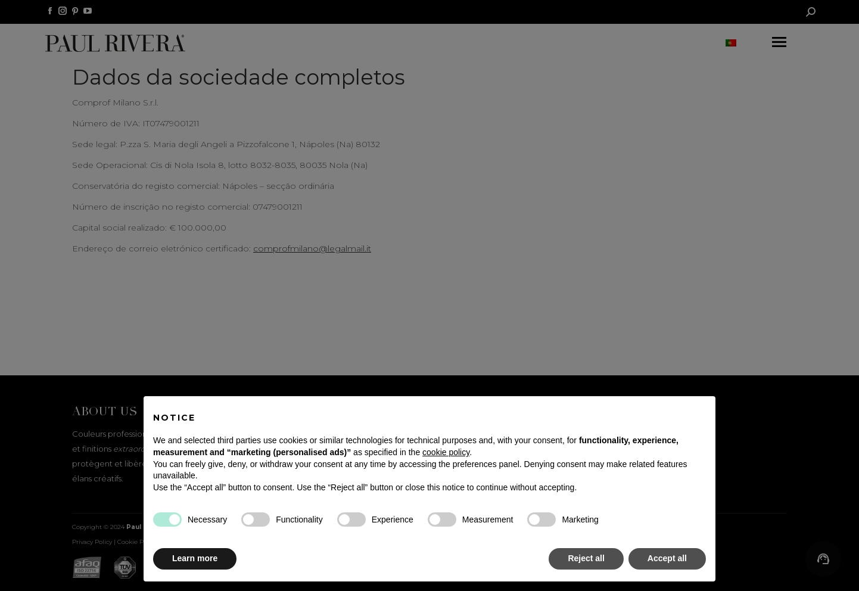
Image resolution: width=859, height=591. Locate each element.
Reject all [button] (586, 558)
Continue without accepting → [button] (646, 411)
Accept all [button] (667, 558)
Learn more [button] (194, 558)
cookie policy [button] (445, 452)
